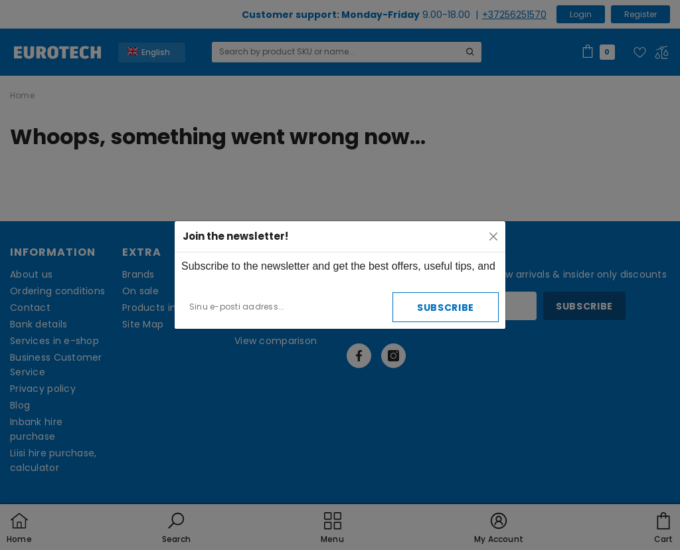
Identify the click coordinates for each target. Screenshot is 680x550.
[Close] (493, 236)
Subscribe (445, 307)
